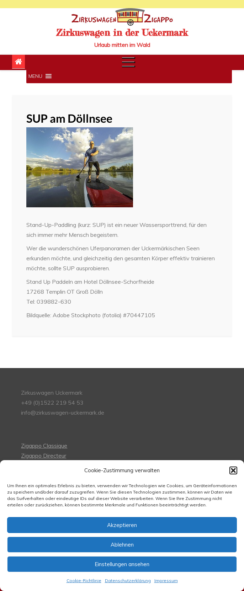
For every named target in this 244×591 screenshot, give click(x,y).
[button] (233, 470)
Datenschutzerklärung (128, 580)
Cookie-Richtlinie (84, 580)
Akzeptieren (122, 525)
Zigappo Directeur (43, 455)
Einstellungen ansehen (122, 564)
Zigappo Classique (44, 445)
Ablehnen (122, 544)
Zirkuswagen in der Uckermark (122, 32)
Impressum (166, 580)
